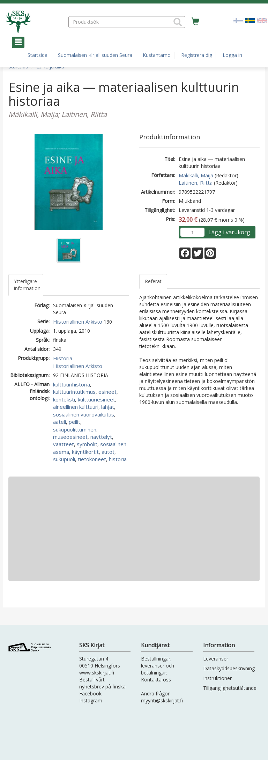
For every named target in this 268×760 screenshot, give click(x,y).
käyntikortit (85, 451)
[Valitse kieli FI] (238, 20)
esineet (107, 391)
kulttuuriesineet (96, 399)
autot (108, 451)
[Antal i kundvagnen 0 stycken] (195, 22)
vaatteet (63, 444)
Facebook (90, 693)
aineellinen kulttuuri (75, 406)
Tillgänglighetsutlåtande (229, 688)
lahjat (107, 406)
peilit (74, 421)
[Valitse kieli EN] (262, 20)
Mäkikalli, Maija (196, 175)
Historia (62, 358)
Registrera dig (196, 55)
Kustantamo (157, 55)
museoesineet (70, 436)
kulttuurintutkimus (74, 391)
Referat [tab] (153, 281)
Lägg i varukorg (229, 232)
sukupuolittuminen (74, 429)
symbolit (87, 444)
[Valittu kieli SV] (250, 20)
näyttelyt (101, 436)
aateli (59, 421)
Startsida (37, 55)
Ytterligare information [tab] (27, 285)
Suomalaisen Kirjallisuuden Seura (95, 55)
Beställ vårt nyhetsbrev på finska (102, 683)
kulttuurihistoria (71, 384)
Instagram (90, 700)
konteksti (64, 399)
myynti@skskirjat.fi (162, 700)
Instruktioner (217, 678)
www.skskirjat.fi (96, 672)
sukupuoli (64, 459)
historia (118, 459)
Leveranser (215, 658)
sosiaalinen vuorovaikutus (83, 414)
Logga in (232, 55)
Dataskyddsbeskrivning (229, 668)
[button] (177, 22)
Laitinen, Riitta (196, 182)
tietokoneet (92, 459)
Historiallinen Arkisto (77, 321)
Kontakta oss (156, 679)
